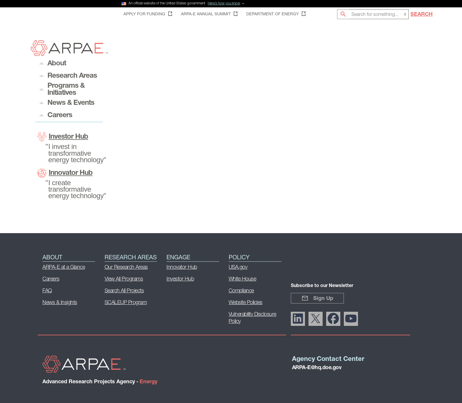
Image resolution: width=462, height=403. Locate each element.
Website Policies (246, 303)
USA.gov (238, 267)
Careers (51, 279)
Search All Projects (124, 291)
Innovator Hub (65, 173)
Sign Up (317, 298)
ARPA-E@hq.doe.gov (316, 368)
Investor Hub (62, 136)
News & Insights (59, 303)
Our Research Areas (126, 267)
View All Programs (124, 279)
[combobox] (379, 14)
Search (421, 14)
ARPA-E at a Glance (63, 267)
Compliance (241, 291)
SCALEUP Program (126, 303)
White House (242, 279)
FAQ (47, 291)
